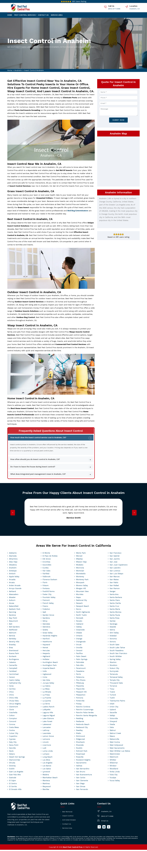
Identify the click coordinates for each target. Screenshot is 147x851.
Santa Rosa (114, 619)
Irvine (45, 678)
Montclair (80, 572)
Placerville (80, 690)
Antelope (13, 572)
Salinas (79, 767)
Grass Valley (48, 634)
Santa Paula (115, 616)
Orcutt (78, 646)
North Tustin (81, 616)
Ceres (11, 687)
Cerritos (12, 690)
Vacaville (113, 714)
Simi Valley (114, 634)
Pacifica (79, 655)
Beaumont (13, 622)
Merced (79, 557)
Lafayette (46, 711)
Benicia (12, 637)
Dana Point (13, 746)
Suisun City (114, 669)
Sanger (113, 593)
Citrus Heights (15, 705)
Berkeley (12, 640)
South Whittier (116, 658)
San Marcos (115, 578)
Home (9, 15)
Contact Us (66, 825)
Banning (12, 613)
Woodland (114, 770)
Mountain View (82, 593)
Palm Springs (81, 661)
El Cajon (12, 782)
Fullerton (46, 610)
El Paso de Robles (50, 557)
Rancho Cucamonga (84, 711)
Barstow (12, 616)
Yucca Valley (115, 782)
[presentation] (14, 514)
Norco (78, 610)
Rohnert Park (81, 752)
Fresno (45, 607)
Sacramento (81, 764)
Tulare (112, 693)
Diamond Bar (14, 761)
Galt (44, 613)
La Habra (46, 687)
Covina (12, 731)
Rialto (78, 734)
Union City (114, 708)
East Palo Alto (15, 776)
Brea (11, 649)
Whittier (113, 761)
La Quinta (47, 702)
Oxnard (79, 652)
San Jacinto (115, 560)
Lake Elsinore (48, 720)
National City (81, 601)
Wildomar (114, 764)
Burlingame (14, 661)
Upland (113, 711)
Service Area (57, 15)
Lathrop (46, 731)
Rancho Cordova (83, 708)
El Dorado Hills (15, 791)
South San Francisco (118, 655)
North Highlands (83, 613)
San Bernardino (82, 770)
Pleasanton (80, 696)
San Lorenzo (115, 572)
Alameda (13, 557)
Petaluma (80, 678)
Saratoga (113, 625)
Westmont (114, 758)
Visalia (112, 726)
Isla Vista (46, 681)
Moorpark (80, 584)
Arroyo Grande (15, 590)
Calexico (12, 663)
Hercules (46, 652)
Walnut (113, 731)
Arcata (12, 584)
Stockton (113, 666)
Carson (12, 678)
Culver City (13, 734)
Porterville (80, 702)
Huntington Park (50, 666)
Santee (112, 622)
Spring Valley (115, 661)
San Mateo (114, 581)
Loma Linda (48, 752)
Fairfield (46, 575)
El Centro (13, 785)
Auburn (12, 601)
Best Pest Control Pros (72, 848)
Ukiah (112, 705)
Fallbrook (46, 578)
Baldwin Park (14, 610)
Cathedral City (15, 684)
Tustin (112, 699)
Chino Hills (13, 699)
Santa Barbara (116, 598)
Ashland (12, 593)
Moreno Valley (82, 587)
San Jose (113, 563)
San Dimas (80, 788)
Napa (78, 598)
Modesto (79, 566)
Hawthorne (47, 643)
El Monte (46, 554)
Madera (46, 776)
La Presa (46, 696)
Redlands (80, 723)
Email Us (104, 822)
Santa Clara (115, 601)
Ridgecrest (80, 740)
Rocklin (79, 749)
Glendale (46, 625)
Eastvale (12, 779)
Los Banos (47, 767)
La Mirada (47, 693)
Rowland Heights (83, 761)
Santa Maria (115, 610)
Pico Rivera (80, 681)
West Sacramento (117, 749)
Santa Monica (115, 613)
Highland (46, 658)
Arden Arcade (14, 587)
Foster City (47, 595)
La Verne (46, 705)
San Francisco (115, 554)
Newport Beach (82, 607)
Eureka (45, 569)
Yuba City (113, 776)
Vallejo (112, 717)
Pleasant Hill (81, 693)
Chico (11, 693)
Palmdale (80, 663)
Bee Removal (67, 813)
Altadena (13, 566)
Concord (12, 723)
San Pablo (114, 584)
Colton (12, 717)
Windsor (113, 767)
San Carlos (80, 779)
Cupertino (13, 737)
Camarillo (13, 666)
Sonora (113, 643)
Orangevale (81, 643)
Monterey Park (82, 581)
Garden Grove (48, 616)
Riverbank (80, 743)
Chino (11, 696)
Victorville (114, 720)
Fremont (46, 601)
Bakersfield (13, 607)
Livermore (47, 746)
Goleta (45, 631)
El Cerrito (13, 788)
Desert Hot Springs (17, 758)
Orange (79, 640)
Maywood (47, 788)
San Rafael (114, 587)
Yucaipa (113, 779)
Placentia (80, 687)
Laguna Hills (48, 714)
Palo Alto (80, 666)
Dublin (12, 770)
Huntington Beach (50, 663)
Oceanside (80, 631)
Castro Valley (14, 681)
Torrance (113, 687)
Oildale (79, 634)
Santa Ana (114, 595)
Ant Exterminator (69, 821)
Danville (12, 749)
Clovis (11, 711)
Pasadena (80, 672)
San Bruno (80, 773)
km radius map (118, 162)
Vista (112, 729)
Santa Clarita (115, 604)
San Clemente (82, 782)
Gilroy (45, 622)
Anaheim (18, 70)
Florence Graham (50, 581)
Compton (13, 720)
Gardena (46, 619)
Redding (79, 720)
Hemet (45, 649)
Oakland (79, 625)
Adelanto (13, 554)
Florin (45, 584)
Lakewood (47, 726)
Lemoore (46, 740)
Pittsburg (80, 684)
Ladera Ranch (48, 708)
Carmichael (14, 675)
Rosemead (80, 755)
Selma (112, 631)
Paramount (81, 669)
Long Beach (47, 758)
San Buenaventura (84, 776)
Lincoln (46, 743)
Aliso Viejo (13, 563)
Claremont (13, 708)
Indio (45, 672)
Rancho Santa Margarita (86, 717)
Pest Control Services (25, 15)
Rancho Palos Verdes (85, 714)
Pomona (79, 699)
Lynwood (46, 773)
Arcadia (12, 581)
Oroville (79, 649)
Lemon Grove (48, 737)
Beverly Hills (14, 643)
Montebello (81, 575)
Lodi (44, 749)
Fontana (46, 590)
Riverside (80, 746)
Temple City (115, 681)
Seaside (113, 628)
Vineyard (113, 723)
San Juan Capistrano (119, 566)
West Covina (115, 743)
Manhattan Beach (50, 779)
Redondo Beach (82, 726)
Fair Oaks (46, 572)
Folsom (46, 587)
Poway (79, 705)
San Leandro (115, 569)
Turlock (113, 696)
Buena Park (14, 655)
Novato (79, 622)
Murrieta (79, 595)
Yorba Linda (115, 773)
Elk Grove (47, 560)
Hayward (46, 646)
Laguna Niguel (49, 717)
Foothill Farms (49, 593)
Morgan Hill (81, 590)
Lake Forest (47, 723)
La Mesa (46, 690)
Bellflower (13, 631)
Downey (12, 767)
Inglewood (47, 675)
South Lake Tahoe (117, 649)
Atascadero (13, 595)
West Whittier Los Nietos (120, 752)
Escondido (47, 566)
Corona (12, 726)
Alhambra (13, 560)
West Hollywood (116, 746)
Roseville (79, 758)
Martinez (46, 785)
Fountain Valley (49, 598)
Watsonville (114, 740)
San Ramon (115, 590)
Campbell (13, 669)
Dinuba (12, 764)
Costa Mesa (14, 729)
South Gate (114, 646)
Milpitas (79, 560)
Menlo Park (81, 554)
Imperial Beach (49, 669)
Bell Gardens (14, 628)
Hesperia (46, 655)
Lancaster (47, 729)
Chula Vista (14, 702)
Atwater (12, 598)
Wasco (112, 737)
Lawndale (47, 734)
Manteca (46, 782)
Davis (11, 752)
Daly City (13, 743)
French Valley (48, 604)
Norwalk (79, 619)
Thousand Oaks (116, 684)
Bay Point (13, 619)
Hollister (46, 661)
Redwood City (82, 729)
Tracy (112, 690)
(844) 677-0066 (114, 9)
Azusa (11, 604)
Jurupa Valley (48, 684)
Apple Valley (14, 578)
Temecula (114, 675)
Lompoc (46, 755)
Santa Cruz (114, 607)
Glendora (46, 628)
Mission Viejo (81, 563)
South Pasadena (116, 652)
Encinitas (46, 563)
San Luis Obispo (116, 575)
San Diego (80, 785)
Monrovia (80, 569)
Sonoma (113, 640)
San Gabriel (114, 557)
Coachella (13, 714)
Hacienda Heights (50, 637)
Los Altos (46, 761)
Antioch (12, 575)
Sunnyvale (114, 672)
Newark (79, 604)
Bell (10, 625)
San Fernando (82, 791)
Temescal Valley (116, 678)
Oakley (79, 628)
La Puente (47, 699)
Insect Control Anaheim (34, 70)
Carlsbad (13, 672)
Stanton (113, 663)
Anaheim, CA (134, 9)
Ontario (79, 637)
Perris (78, 675)
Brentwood (13, 652)
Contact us (43, 15)
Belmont (12, 634)
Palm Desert (81, 658)
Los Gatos (47, 770)
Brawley (12, 646)
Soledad (113, 637)
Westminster (115, 755)
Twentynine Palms (117, 702)
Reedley (79, 731)
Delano (12, 755)
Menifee (46, 791)
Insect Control (67, 817)
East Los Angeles (16, 773)
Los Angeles (47, 764)
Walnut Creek (115, 734)
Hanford (46, 640)
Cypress (12, 740)
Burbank (12, 658)
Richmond (80, 737)
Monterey (80, 578)
